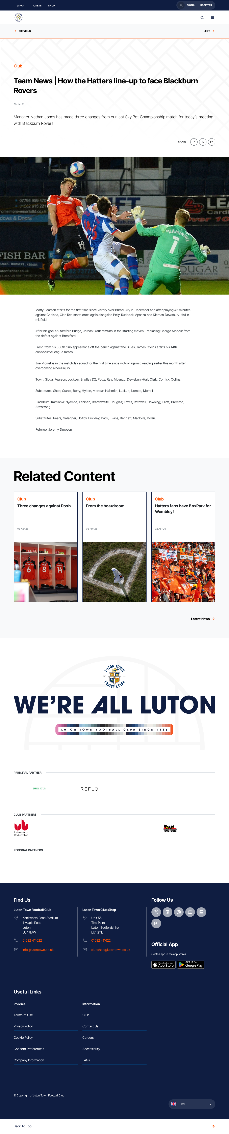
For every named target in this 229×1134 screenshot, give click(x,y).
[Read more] (45, 547)
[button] (191, 1104)
